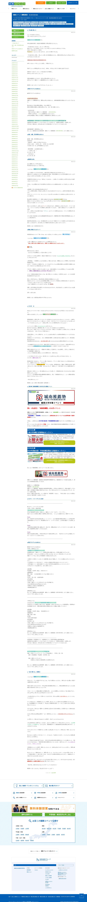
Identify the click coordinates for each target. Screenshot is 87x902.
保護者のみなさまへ (40, 795)
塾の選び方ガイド (52, 783)
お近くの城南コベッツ (49, 7)
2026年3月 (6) (14, 68)
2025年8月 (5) (14, 82)
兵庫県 (43, 831)
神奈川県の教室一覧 (35, 893)
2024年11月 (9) (15, 101)
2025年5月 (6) (14, 88)
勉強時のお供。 (31, 156)
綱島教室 (58, 893)
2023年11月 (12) (15, 125)
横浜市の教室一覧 (43, 893)
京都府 (53, 831)
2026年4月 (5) (14, 66)
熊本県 (27, 837)
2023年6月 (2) (14, 135)
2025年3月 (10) (15, 92)
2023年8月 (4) (14, 131)
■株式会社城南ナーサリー (62, 870)
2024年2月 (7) (14, 119)
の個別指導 (18, 790)
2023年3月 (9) (14, 141)
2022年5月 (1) (14, 158)
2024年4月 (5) (14, 115)
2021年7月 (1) (14, 176)
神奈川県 (49, 825)
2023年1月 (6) (14, 145)
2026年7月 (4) (14, 60)
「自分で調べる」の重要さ (34, 669)
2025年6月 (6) (14, 86)
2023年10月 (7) (15, 127)
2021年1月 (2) (14, 180)
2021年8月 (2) (14, 174)
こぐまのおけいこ (48, 884)
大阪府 (48, 831)
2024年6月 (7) (14, 111)
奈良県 (63, 831)
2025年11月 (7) (15, 76)
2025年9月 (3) (14, 80)
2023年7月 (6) (14, 133)
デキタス (36, 867)
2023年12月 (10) (15, 123)
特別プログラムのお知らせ (34, 85)
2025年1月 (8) (14, 96)
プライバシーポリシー (12, 898)
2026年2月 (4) (14, 70)
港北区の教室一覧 (51, 893)
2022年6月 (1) (14, 156)
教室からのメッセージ (37, 7)
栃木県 (69, 825)
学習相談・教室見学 (61, 1)
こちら (39, 110)
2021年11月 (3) (15, 168)
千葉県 (59, 825)
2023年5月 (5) (14, 137)
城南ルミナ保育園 (48, 872)
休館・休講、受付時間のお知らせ (36, 131)
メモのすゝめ (31, 303)
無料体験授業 (40, 1)
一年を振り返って (32, 27)
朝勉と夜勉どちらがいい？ (34, 226)
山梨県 (17, 831)
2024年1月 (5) (14, 121)
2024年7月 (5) (14, 109)
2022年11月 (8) (15, 150)
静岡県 (22, 831)
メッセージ (16, 34)
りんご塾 (46, 876)
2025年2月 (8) (14, 94)
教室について (14, 7)
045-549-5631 (52, 109)
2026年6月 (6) (14, 62)
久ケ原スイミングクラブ (63, 867)
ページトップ (82, 897)
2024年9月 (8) (14, 105)
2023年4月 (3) (14, 139)
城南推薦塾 (29, 867)
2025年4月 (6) (14, 90)
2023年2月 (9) (14, 143)
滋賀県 (58, 831)
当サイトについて (35, 898)
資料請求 (51, 1)
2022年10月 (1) (15, 152)
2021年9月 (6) (14, 172)
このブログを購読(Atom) (18, 184)
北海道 (17, 825)
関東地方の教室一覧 (25, 893)
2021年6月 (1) (14, 178)
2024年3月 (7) (14, 117)
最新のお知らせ (26, 7)
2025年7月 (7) (14, 84)
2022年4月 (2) (14, 160)
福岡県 (22, 837)
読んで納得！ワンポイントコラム (27, 782)
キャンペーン (72, 7)
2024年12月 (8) (15, 98)
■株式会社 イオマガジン (62, 869)
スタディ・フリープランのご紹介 (36, 496)
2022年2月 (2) (14, 162)
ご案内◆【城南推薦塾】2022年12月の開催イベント (40, 383)
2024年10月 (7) (15, 103)
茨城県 (64, 825)
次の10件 (54, 769)
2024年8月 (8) (14, 107)
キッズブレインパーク (49, 867)
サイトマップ (19, 898)
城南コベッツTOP (61, 7)
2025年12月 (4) (15, 74)
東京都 (43, 825)
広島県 (17, 837)
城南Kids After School (62, 875)
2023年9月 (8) (14, 129)
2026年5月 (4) (14, 64)
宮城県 (22, 825)
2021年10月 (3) (15, 170)
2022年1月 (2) (14, 164)
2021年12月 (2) (15, 166)
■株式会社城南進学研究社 (19, 865)
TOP (9, 893)
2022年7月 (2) (14, 154)
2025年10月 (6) (15, 78)
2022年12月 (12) (15, 148)
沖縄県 (32, 837)
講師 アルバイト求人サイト (42, 848)
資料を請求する (27, 812)
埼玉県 (54, 825)
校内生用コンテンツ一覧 (72, 1)
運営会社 (24, 898)
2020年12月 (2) (15, 182)
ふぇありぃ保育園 (48, 874)
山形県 (27, 825)
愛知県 (27, 831)
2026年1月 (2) (14, 72)
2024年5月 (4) (14, 113)
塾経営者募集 (29, 898)
